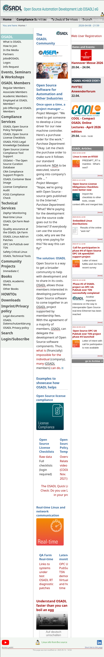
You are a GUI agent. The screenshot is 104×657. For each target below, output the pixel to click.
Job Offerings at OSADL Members (17, 109)
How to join (10, 46)
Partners (8, 54)
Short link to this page (94, 647)
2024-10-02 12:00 (78, 153)
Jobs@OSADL (11, 58)
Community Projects (11, 264)
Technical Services (9, 205)
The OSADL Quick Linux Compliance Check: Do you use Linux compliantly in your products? (65, 490)
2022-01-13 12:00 (78, 280)
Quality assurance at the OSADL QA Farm (15, 230)
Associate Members (15, 92)
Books (6, 276)
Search (7, 332)
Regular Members (14, 88)
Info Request (11, 66)
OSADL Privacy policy (16, 327)
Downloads (11, 300)
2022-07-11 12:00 (78, 244)
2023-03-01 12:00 (78, 217)
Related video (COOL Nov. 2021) (65, 469)
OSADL (7, 36)
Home (40, 20)
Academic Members (15, 96)
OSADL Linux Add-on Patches (16, 238)
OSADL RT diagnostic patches (46, 584)
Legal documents (13, 316)
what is (41, 350)
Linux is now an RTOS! (85, 156)
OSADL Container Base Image (17, 180)
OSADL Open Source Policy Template (15, 128)
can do (55, 368)
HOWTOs (9, 294)
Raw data (45, 457)
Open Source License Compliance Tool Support (16, 153)
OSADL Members (15, 82)
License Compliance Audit (15, 188)
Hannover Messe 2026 (87, 61)
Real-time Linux (12, 217)
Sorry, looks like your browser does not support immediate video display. (52, 622)
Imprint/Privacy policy (62, 20)
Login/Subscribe (91, 20)
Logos (7, 62)
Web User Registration (86, 36)
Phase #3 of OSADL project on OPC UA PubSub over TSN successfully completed (85, 288)
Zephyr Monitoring (14, 213)
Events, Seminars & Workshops (16, 74)
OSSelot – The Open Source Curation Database (15, 164)
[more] (100, 176)
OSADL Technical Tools (17, 256)
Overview (66, 457)
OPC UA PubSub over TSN (16, 245)
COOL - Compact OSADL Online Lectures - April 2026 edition (86, 123)
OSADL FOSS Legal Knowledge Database (16, 143)
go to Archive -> (94, 361)
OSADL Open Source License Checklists (15, 135)
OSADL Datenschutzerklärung (16, 321)
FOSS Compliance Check (14, 196)
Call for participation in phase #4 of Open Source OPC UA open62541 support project (86, 252)
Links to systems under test (44, 570)
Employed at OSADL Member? (15, 102)
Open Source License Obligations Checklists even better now (85, 186)
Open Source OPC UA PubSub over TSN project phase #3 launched (86, 333)
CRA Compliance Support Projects (13, 173)
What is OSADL (12, 41)
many (40, 364)
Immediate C (11, 271)
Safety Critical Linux (15, 252)
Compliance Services (11, 119)
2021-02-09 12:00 (78, 327)
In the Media (11, 50)
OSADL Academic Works (13, 282)
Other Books (10, 289)
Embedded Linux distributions (82, 222)
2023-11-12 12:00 (78, 180)
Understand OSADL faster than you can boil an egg (52, 605)
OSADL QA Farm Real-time (16, 223)
